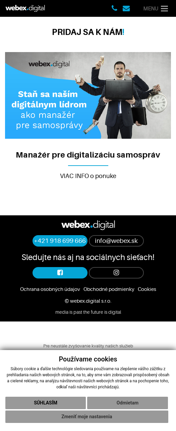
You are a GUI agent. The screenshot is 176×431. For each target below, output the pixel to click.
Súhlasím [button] (45, 402)
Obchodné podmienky (108, 289)
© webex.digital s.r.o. (88, 301)
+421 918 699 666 (60, 241)
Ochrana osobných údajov (50, 289)
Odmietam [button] (127, 402)
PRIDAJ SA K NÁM (87, 32)
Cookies (147, 289)
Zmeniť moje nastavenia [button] (86, 416)
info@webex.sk (116, 241)
